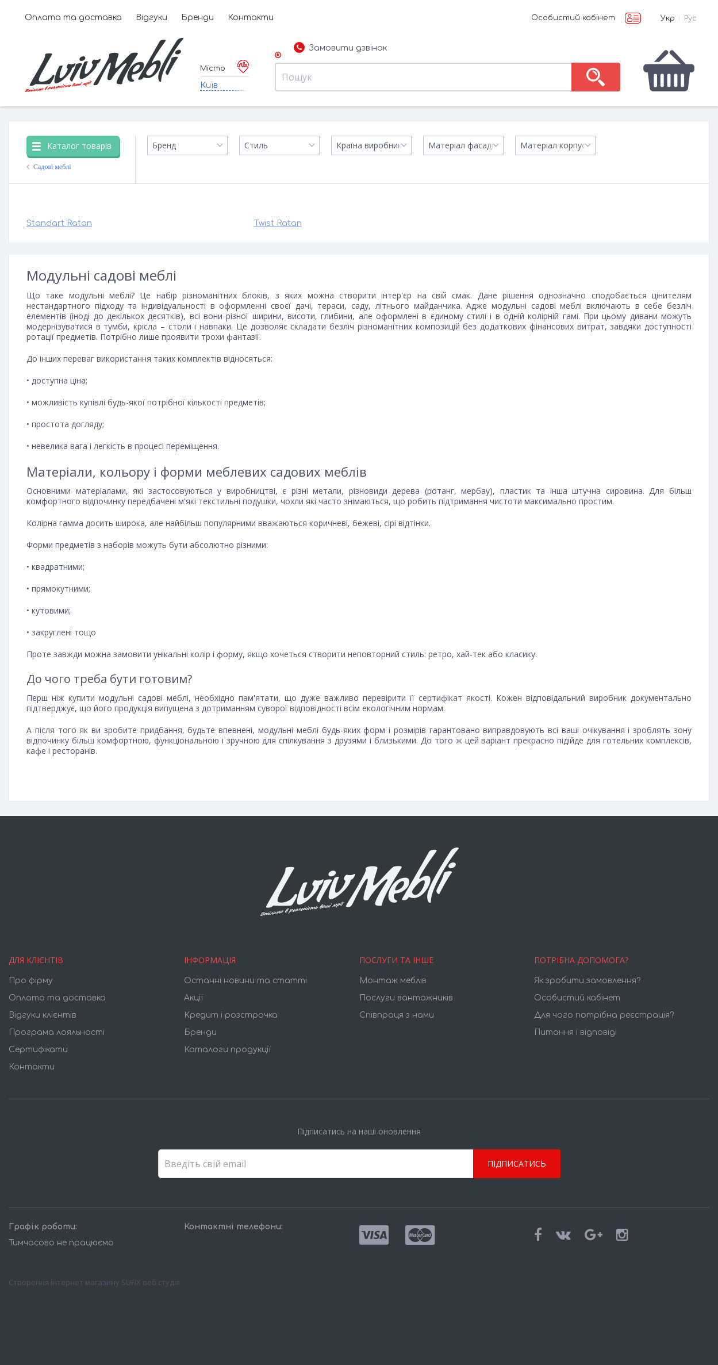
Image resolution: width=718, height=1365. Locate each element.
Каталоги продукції (227, 1049)
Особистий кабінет (573, 18)
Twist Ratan (278, 223)
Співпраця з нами (396, 1015)
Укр (668, 18)
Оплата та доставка (73, 17)
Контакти (251, 17)
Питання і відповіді (575, 1032)
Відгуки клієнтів (42, 1015)
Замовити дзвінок (340, 48)
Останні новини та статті (245, 980)
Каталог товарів (72, 145)
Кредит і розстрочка (231, 1015)
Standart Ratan (59, 223)
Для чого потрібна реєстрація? (604, 1015)
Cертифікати (38, 1049)
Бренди (197, 17)
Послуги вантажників (406, 998)
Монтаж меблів (393, 980)
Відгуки (151, 17)
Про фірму (31, 980)
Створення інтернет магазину (64, 1282)
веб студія (161, 1282)
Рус (690, 18)
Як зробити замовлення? (587, 980)
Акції (193, 998)
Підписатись (516, 1163)
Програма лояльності (57, 1032)
